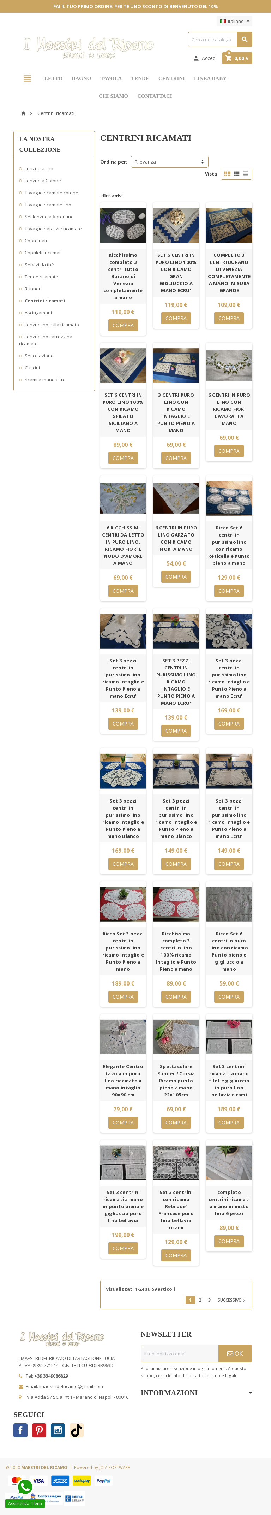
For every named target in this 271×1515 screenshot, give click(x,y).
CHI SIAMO (113, 96)
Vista (211, 174)
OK (235, 1353)
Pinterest (39, 1430)
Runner (33, 288)
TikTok (77, 1430)
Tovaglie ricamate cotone (51, 192)
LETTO (53, 78)
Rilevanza (145, 162)
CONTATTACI (154, 96)
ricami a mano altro (45, 380)
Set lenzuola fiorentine (49, 216)
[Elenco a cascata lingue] (234, 21)
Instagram (58, 1430)
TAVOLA (111, 78)
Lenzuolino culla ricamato (52, 324)
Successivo (232, 1300)
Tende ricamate (41, 276)
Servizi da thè (39, 264)
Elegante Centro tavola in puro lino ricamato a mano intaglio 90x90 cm (123, 1080)
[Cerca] (220, 39)
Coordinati (36, 240)
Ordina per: (113, 162)
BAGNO (81, 78)
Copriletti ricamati (43, 252)
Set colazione (39, 356)
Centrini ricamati (45, 300)
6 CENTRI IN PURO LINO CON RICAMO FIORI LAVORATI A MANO (229, 409)
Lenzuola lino (39, 168)
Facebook (20, 1430)
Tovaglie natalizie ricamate (53, 228)
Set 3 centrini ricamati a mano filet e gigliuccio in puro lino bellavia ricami (229, 1080)
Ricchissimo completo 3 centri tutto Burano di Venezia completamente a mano (123, 276)
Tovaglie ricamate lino (48, 204)
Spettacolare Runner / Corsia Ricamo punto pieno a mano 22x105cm (176, 1080)
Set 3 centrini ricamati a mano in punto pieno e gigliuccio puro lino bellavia (123, 1206)
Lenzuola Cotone (43, 180)
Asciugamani (38, 312)
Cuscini (32, 368)
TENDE (140, 78)
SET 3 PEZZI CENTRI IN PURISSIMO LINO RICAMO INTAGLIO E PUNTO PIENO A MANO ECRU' (176, 681)
